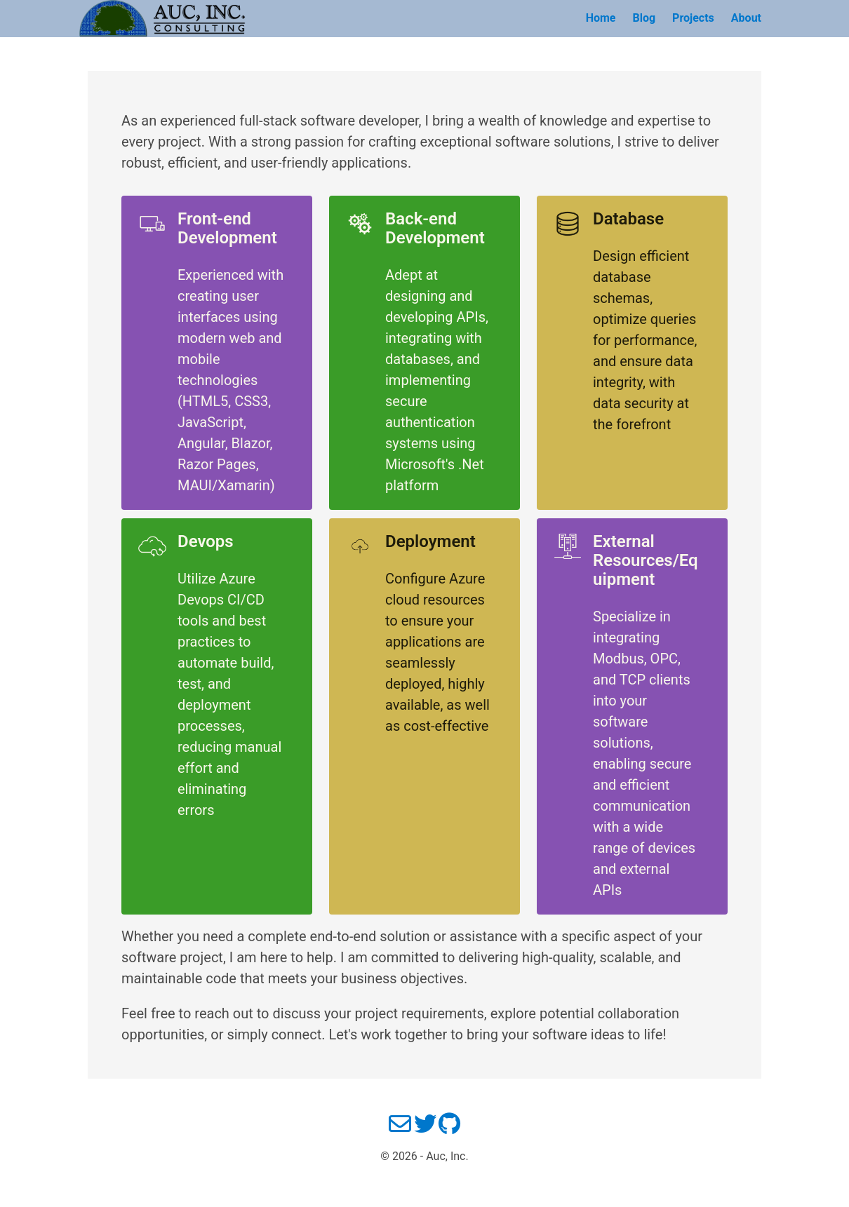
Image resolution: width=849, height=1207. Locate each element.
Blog (643, 18)
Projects (693, 18)
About (746, 18)
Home (601, 18)
